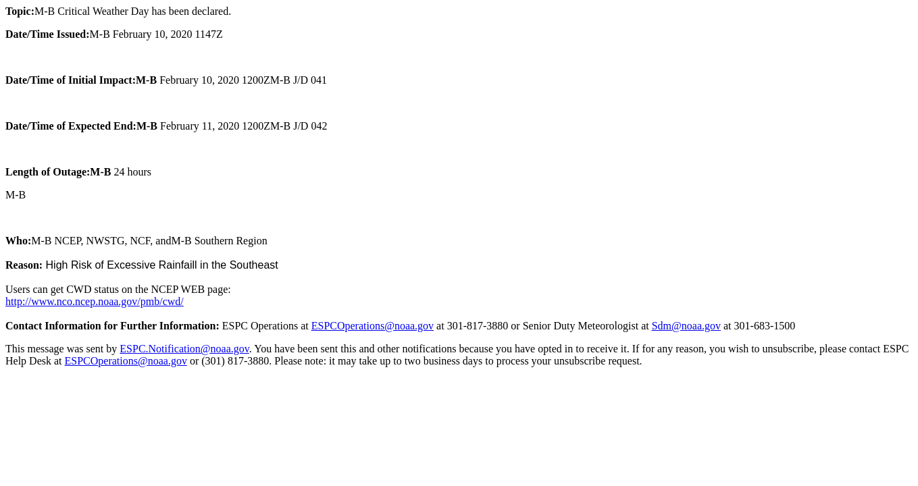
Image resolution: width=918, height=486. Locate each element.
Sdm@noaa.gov (686, 325)
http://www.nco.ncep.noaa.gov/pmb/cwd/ (94, 301)
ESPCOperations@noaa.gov (372, 325)
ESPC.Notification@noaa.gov (184, 348)
